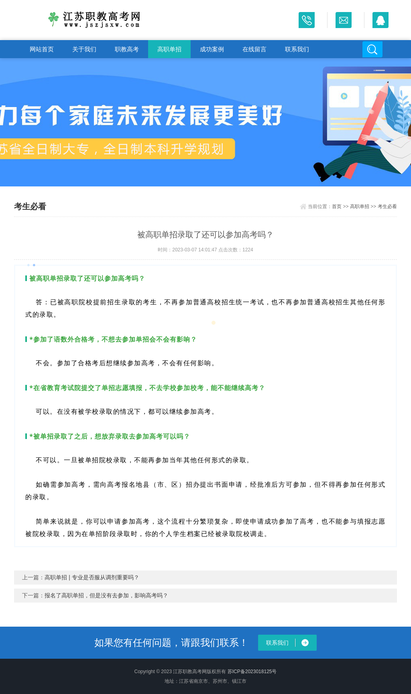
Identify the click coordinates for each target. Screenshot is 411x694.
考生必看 (387, 206)
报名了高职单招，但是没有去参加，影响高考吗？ (106, 595)
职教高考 (127, 49)
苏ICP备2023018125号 (252, 671)
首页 (337, 206)
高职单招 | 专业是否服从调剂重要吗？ (92, 577)
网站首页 (42, 49)
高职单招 (169, 49)
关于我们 (84, 49)
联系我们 (297, 49)
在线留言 (254, 49)
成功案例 (212, 49)
